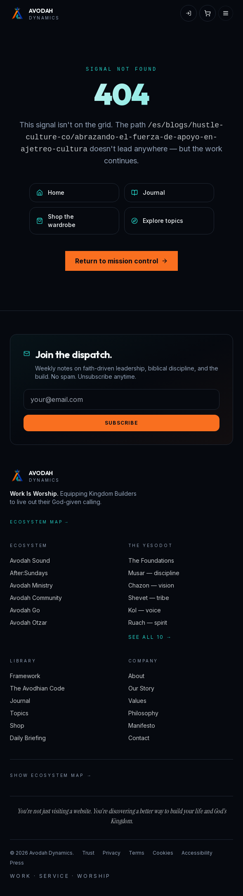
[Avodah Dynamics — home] (35, 13)
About (136, 675)
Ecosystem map (39, 522)
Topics (19, 713)
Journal (20, 700)
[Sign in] (188, 13)
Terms (136, 853)
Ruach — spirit (147, 622)
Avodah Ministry (31, 585)
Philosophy (143, 713)
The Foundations (151, 560)
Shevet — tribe (148, 597)
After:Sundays (29, 572)
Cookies (163, 853)
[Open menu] (225, 13)
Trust (88, 853)
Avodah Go (25, 610)
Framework (25, 675)
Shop (17, 725)
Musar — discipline (153, 572)
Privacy (111, 853)
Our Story (141, 688)
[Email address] (121, 399)
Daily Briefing (28, 737)
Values (137, 700)
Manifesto (141, 725)
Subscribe (121, 423)
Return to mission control (121, 261)
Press (17, 863)
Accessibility (197, 853)
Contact (138, 737)
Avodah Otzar (28, 622)
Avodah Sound (30, 560)
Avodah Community (36, 597)
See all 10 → (150, 637)
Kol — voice (144, 610)
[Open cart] (207, 13)
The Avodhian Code (37, 688)
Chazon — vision (151, 585)
